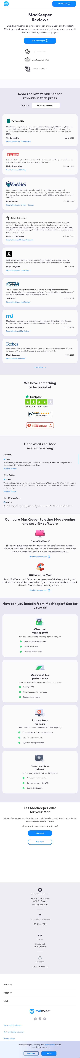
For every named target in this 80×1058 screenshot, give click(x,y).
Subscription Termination (14, 1032)
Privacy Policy (9, 1039)
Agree (49, 1053)
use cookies (50, 1045)
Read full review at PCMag (16, 170)
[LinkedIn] (40, 1019)
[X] (44, 1019)
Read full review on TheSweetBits (18, 142)
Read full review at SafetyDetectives (19, 240)
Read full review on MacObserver (18, 302)
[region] (40, 481)
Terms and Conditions (12, 1025)
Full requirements (40, 904)
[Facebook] (35, 1019)
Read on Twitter (10, 469)
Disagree (31, 1053)
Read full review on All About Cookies (20, 205)
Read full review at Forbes (15, 358)
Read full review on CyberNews (17, 270)
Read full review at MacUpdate (17, 331)
